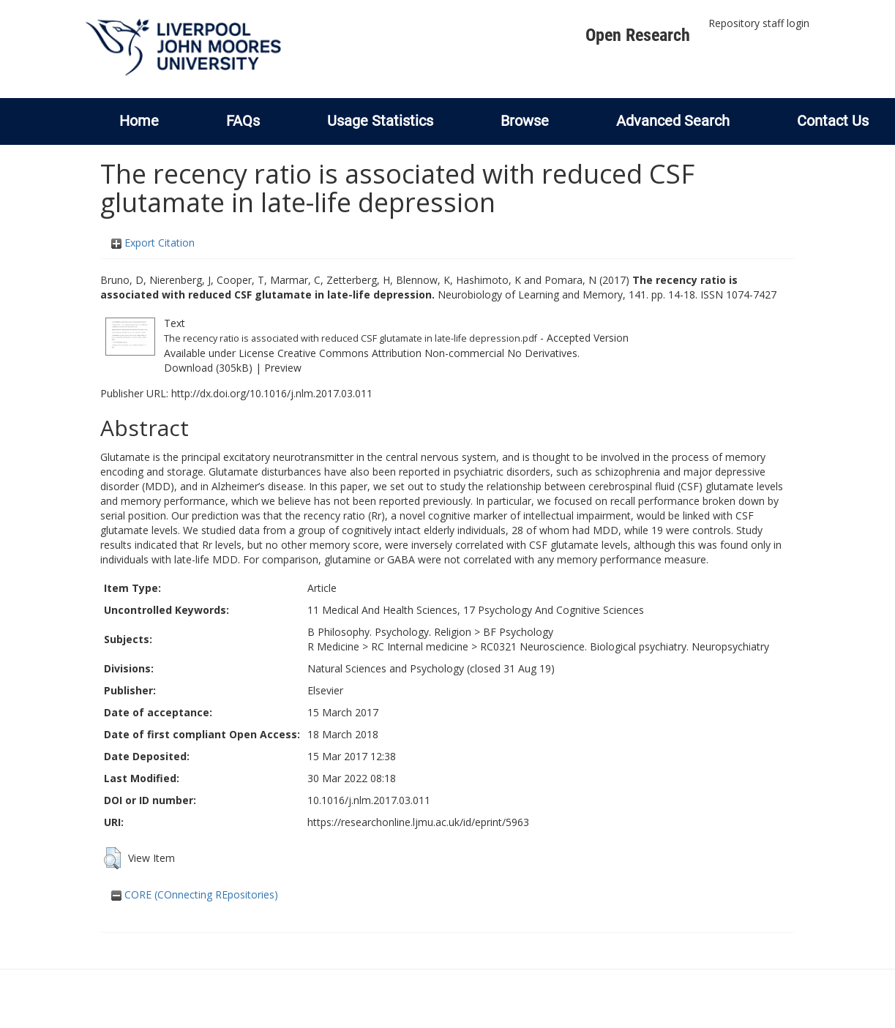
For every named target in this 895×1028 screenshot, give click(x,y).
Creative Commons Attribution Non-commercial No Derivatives (427, 353)
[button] (112, 858)
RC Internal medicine (419, 646)
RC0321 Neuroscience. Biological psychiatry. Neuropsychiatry (624, 646)
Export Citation (153, 243)
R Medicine (333, 646)
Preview (283, 368)
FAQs (243, 121)
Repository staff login (758, 23)
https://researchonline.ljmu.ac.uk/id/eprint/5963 (418, 822)
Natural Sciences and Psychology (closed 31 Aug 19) (431, 668)
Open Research (637, 35)
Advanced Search (673, 121)
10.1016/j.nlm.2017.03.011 (368, 800)
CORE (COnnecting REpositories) (194, 894)
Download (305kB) (208, 368)
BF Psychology (518, 632)
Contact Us (833, 121)
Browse (525, 121)
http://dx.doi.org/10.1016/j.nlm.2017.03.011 (271, 393)
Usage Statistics (380, 121)
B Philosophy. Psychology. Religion (389, 632)
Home (139, 121)
